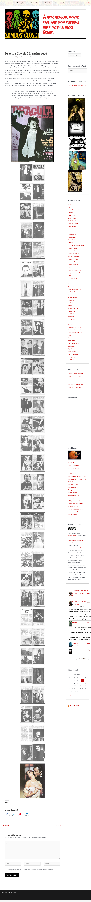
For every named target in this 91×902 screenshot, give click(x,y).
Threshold (75, 656)
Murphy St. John (77, 658)
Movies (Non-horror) (73, 313)
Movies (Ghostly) (72, 303)
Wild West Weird (73, 365)
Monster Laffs (72, 292)
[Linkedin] (29, 815)
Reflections (71, 343)
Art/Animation (72, 207)
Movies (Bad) (71, 297)
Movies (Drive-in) (73, 300)
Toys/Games (71, 354)
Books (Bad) (71, 218)
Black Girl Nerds (72, 468)
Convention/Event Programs (76, 232)
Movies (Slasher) (72, 316)
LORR (69, 281)
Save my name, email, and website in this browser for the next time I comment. (30, 872)
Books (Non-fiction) (73, 226)
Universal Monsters (73, 359)
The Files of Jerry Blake (74, 492)
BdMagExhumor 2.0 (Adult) (75, 508)
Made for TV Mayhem (74, 473)
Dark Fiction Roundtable (75, 381)
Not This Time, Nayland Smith (76, 517)
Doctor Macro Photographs (76, 511)
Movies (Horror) (72, 308)
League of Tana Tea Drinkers (76, 278)
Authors (70, 210)
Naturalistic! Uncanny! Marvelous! (77, 476)
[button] (88, 3)
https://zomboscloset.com (77, 558)
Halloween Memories (74, 261)
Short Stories (72, 346)
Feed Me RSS (74, 718)
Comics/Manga (72, 229)
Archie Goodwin (77, 608)
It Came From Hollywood (75, 275)
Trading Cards (72, 357)
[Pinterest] (21, 815)
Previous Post (7, 825)
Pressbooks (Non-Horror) (75, 332)
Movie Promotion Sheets (75, 294)
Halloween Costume (74, 256)
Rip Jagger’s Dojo (73, 497)
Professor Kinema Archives (75, 335)
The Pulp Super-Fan (73, 495)
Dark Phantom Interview (75, 392)
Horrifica (74, 635)
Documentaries (72, 240)
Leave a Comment (10, 57)
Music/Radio (71, 319)
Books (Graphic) (72, 223)
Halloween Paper (73, 267)
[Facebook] (8, 815)
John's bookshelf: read (80, 601)
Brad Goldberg (76, 616)
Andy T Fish (71, 506)
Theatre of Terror (73, 500)
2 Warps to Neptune (74, 503)
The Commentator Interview (76, 390)
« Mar (69, 708)
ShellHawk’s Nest (73, 479)
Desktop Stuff (72, 237)
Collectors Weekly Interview (76, 379)
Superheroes (71, 351)
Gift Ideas (71, 245)
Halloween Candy (73, 253)
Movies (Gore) (72, 305)
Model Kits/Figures (73, 289)
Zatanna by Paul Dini (78, 662)
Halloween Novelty (73, 264)
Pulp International (73, 519)
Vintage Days (72, 362)
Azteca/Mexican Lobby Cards (76, 213)
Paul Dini (75, 664)
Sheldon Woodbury (77, 637)
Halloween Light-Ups (74, 259)
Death (70, 234)
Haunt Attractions (73, 270)
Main (69, 286)
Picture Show (72, 324)
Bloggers (70, 215)
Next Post (59, 825)
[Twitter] (15, 815)
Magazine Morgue (22, 57)
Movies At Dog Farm (74, 514)
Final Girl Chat (72, 384)
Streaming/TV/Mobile (74, 348)
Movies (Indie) (72, 311)
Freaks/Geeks (72, 243)
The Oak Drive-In (73, 522)
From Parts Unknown (74, 471)
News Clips (71, 322)
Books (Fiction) (72, 221)
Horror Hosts (71, 272)
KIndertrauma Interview (74, 387)
